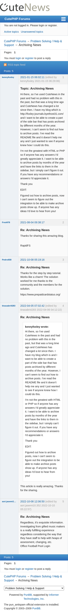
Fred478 (6, 222)
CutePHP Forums (17, 19)
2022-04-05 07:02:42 (32, 305)
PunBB (28, 594)
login (18, 58)
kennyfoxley (8, 77)
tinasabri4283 (8, 306)
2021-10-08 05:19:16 (32, 259)
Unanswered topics (32, 31)
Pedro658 (6, 260)
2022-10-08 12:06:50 (32, 501)
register (29, 58)
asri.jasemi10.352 (9, 501)
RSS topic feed (16, 64)
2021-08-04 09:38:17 (32, 222)
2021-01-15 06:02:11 (32, 77)
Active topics (11, 31)
